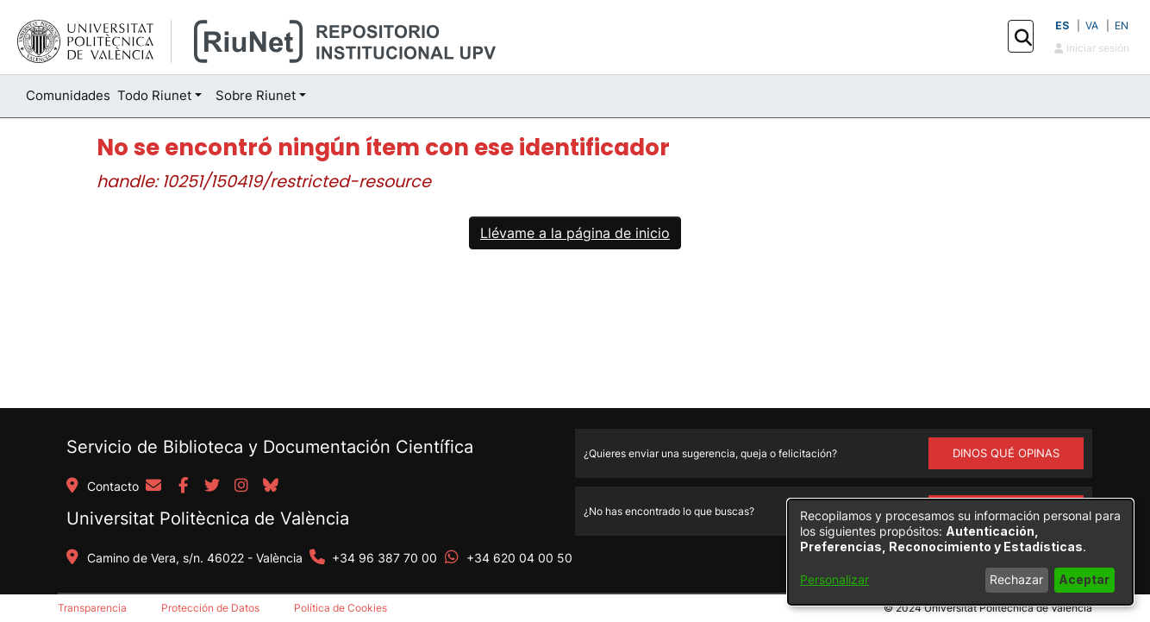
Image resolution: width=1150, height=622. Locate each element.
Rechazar (1016, 579)
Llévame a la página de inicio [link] (575, 233)
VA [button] (1091, 25)
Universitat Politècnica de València (207, 518)
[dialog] (960, 552)
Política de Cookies (340, 607)
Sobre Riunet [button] (256, 95)
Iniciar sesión (1091, 47)
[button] (1023, 37)
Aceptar (1084, 579)
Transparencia (92, 607)
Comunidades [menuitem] (68, 95)
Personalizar (834, 579)
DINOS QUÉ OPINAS (1006, 453)
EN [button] (1121, 25)
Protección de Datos (210, 607)
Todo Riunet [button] (154, 95)
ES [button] (1062, 25)
